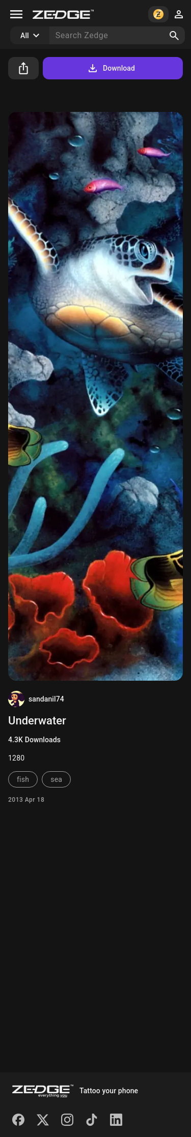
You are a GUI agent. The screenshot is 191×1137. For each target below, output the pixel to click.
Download (111, 68)
